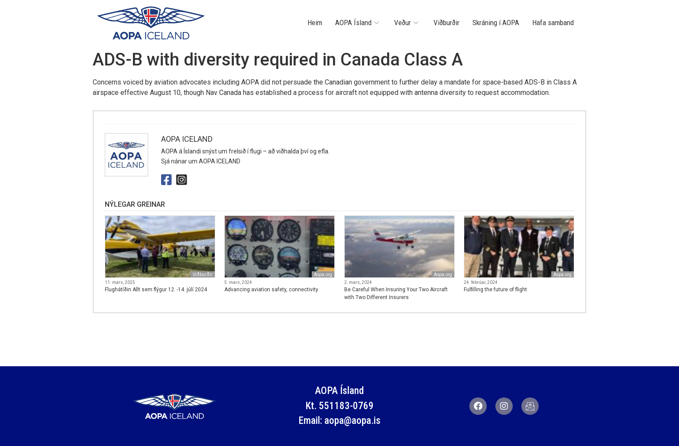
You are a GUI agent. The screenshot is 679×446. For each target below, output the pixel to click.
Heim (314, 22)
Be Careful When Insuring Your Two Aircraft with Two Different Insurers (396, 293)
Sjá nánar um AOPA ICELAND (200, 161)
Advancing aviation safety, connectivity (271, 289)
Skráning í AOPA (495, 22)
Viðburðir (446, 22)
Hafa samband (553, 22)
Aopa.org (323, 274)
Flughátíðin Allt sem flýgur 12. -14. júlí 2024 (156, 289)
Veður (407, 22)
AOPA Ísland (358, 22)
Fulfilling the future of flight (495, 289)
